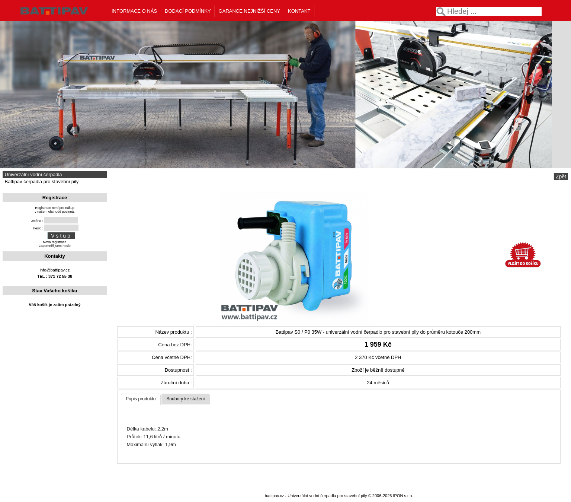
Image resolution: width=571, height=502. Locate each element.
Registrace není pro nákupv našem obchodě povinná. (55, 209)
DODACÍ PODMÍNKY (188, 11)
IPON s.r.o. (403, 495)
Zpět (561, 176)
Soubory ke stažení (185, 398)
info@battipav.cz (55, 270)
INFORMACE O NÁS (134, 11)
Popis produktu (141, 398)
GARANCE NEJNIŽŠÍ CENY (249, 11)
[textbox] (489, 11)
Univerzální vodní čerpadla (32, 174)
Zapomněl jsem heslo (55, 246)
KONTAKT (299, 11)
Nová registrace (54, 242)
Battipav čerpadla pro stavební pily (40, 181)
